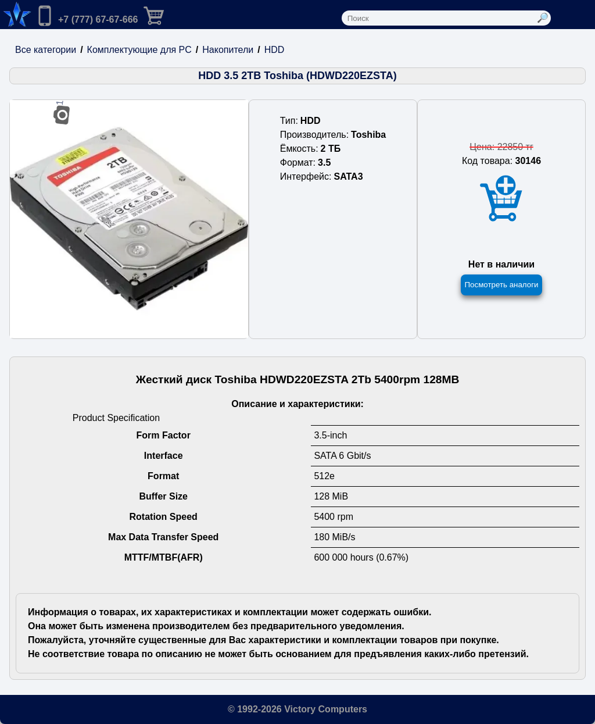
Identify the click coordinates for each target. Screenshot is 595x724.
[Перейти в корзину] (163, 14)
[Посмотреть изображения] (129, 219)
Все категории (45, 50)
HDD (274, 50)
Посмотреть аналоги (501, 284)
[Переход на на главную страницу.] (15, 14)
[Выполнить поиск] (543, 18)
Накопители (227, 50)
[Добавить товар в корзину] (501, 198)
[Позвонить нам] (86, 17)
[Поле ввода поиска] (438, 18)
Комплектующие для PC (139, 50)
